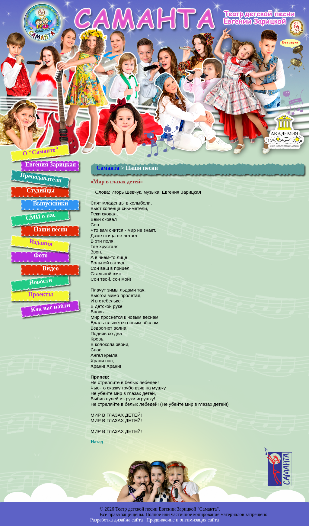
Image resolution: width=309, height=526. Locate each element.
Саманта (108, 168)
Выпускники (50, 203)
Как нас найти (50, 307)
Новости (40, 281)
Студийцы (41, 190)
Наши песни (51, 229)
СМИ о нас (40, 216)
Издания (41, 242)
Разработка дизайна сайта (116, 519)
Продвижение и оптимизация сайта (182, 519)
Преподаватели (41, 177)
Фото (40, 255)
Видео (51, 268)
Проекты (40, 294)
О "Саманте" (40, 151)
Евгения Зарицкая (50, 164)
